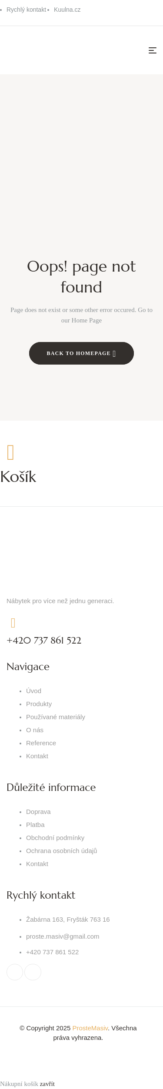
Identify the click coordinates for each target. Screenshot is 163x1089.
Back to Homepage (81, 353)
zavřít (47, 1083)
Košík (18, 476)
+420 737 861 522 (44, 640)
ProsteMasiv (89, 1028)
